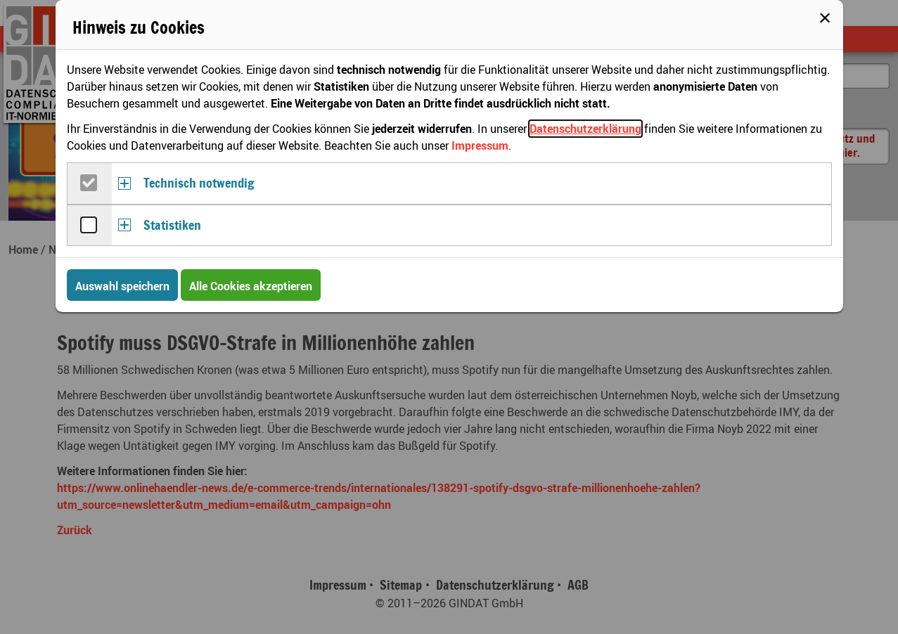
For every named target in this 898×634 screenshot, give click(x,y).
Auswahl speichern (122, 286)
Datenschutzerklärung (585, 128)
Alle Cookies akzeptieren (250, 286)
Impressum (479, 145)
